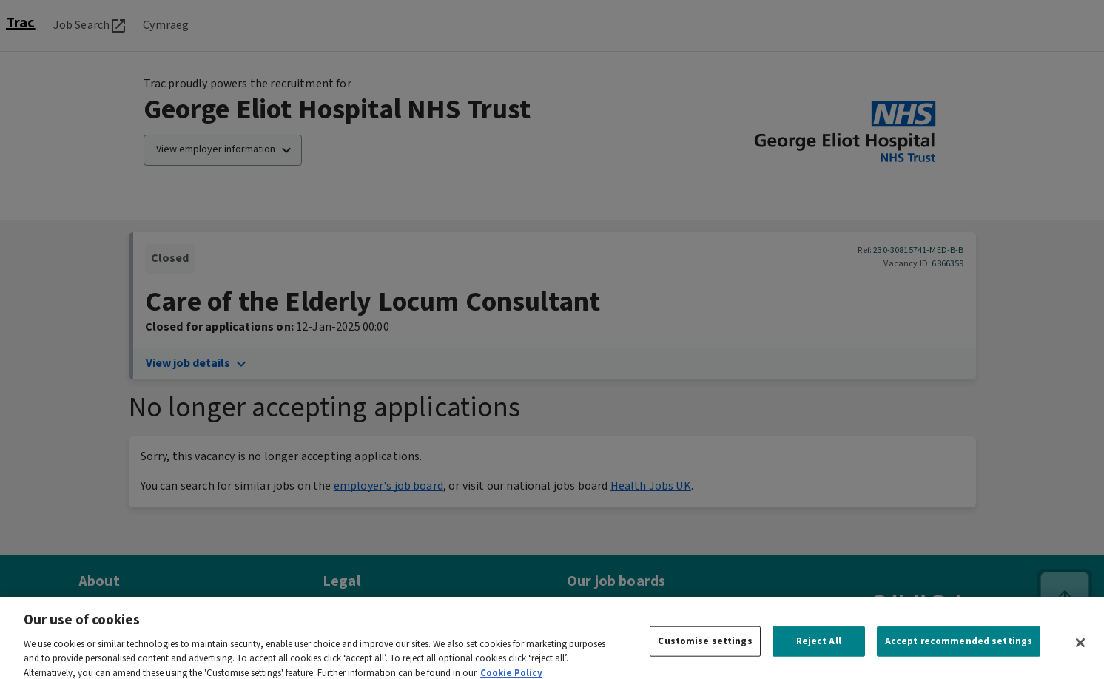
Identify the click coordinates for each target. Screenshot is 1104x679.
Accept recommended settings (959, 647)
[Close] (1080, 649)
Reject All (818, 647)
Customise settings (705, 647)
